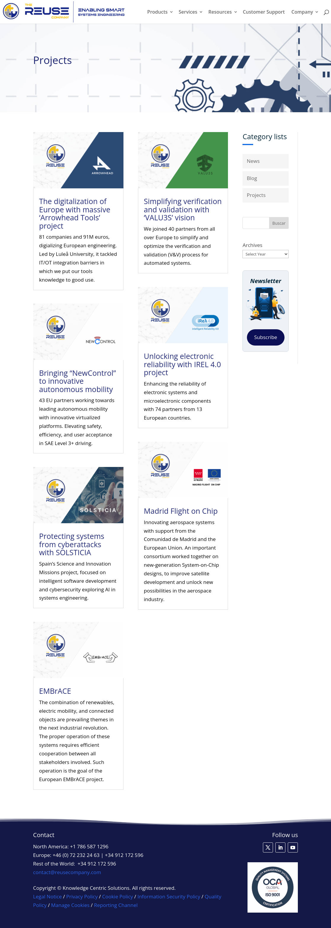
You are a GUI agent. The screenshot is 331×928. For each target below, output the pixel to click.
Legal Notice (47, 896)
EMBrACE (54, 691)
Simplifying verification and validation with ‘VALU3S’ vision (182, 216)
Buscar (279, 223)
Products (157, 12)
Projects (256, 195)
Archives (252, 245)
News (253, 161)
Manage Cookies (70, 905)
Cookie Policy (117, 896)
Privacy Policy (82, 896)
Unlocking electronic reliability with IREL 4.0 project (182, 366)
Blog (252, 178)
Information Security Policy (168, 896)
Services (188, 12)
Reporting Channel (116, 905)
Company (302, 12)
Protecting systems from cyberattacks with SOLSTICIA (71, 543)
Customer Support (264, 12)
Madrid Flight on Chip (181, 510)
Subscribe (265, 337)
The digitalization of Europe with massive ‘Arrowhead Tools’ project (75, 220)
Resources (220, 12)
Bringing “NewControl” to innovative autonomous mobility (77, 382)
